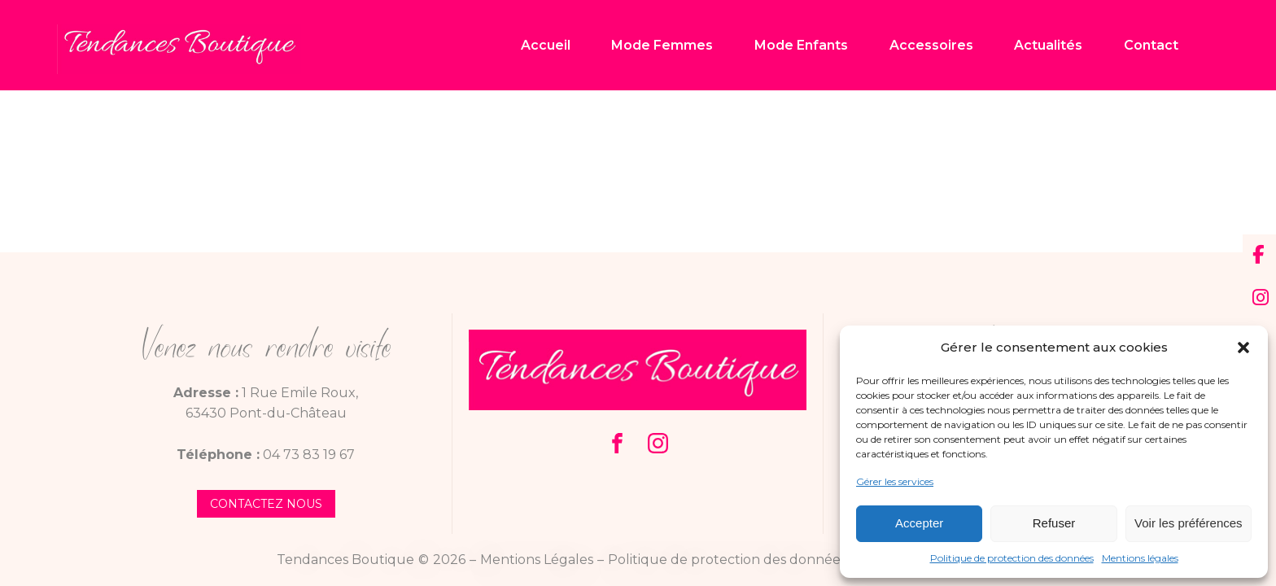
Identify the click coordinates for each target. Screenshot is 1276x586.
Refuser (1054, 523)
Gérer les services (894, 481)
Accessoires (931, 45)
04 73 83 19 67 (309, 454)
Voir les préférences (1188, 523)
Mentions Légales (536, 559)
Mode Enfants (801, 45)
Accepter (919, 523)
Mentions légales (1140, 558)
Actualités (1048, 45)
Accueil (545, 45)
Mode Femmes (662, 45)
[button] (1243, 347)
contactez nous (266, 503)
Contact (1151, 45)
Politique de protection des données (1012, 558)
